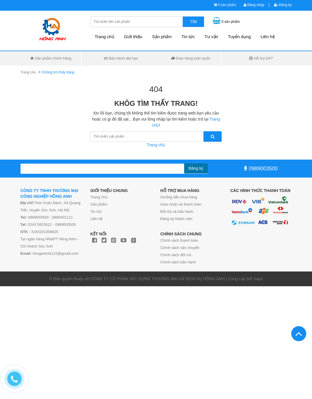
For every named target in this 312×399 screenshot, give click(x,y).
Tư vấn (211, 36)
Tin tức (96, 211)
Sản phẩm (162, 36)
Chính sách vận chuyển (179, 247)
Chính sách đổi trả (175, 255)
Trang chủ (98, 197)
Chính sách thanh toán (179, 240)
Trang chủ (104, 36)
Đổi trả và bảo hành (176, 211)
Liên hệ (268, 36)
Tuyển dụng (239, 36)
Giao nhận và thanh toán (180, 204)
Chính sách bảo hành (178, 262)
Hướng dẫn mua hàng (178, 197)
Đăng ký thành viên (176, 219)
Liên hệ (96, 219)
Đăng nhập (254, 5)
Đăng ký (283, 5)
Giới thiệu (133, 36)
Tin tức (188, 36)
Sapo (258, 278)
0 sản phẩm (227, 5)
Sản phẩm (98, 204)
